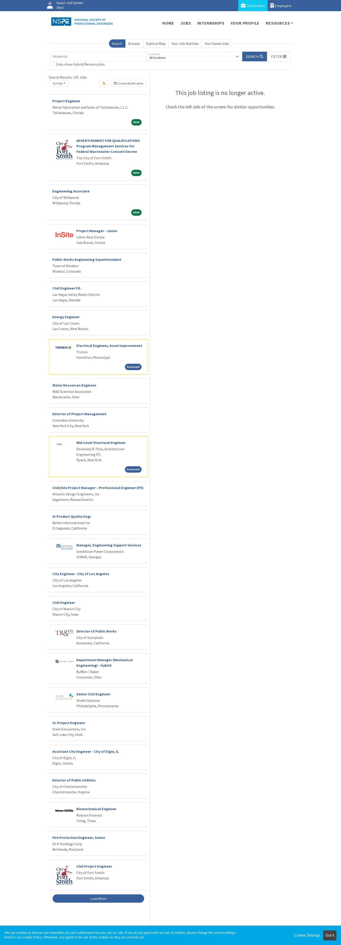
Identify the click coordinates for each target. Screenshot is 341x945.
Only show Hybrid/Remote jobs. (80, 64)
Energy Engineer (66, 317)
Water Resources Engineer (74, 385)
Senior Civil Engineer (93, 694)
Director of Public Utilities (74, 780)
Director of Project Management (79, 414)
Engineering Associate (71, 191)
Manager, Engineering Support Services (108, 545)
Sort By (58, 83)
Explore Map (155, 43)
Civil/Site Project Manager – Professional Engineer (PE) (98, 487)
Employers (280, 5)
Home (168, 23)
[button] (278, 56)
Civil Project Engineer (94, 866)
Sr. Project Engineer (68, 722)
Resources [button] (278, 23)
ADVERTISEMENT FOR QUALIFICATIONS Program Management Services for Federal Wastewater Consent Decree (108, 146)
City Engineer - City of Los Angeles (80, 573)
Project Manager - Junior (96, 230)
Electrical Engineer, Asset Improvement (109, 345)
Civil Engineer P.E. (66, 288)
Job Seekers (253, 5)
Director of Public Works (96, 631)
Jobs (185, 23)
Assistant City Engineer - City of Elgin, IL (85, 751)
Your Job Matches (185, 43)
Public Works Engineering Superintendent (86, 259)
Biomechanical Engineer (96, 809)
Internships (210, 23)
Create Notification (128, 83)
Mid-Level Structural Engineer (101, 442)
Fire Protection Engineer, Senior (78, 837)
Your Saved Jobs (217, 43)
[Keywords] (98, 56)
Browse (134, 43)
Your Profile (245, 23)
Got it (330, 935)
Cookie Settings (307, 935)
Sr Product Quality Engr (71, 516)
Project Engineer (66, 101)
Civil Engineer (63, 602)
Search (117, 43)
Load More (98, 898)
